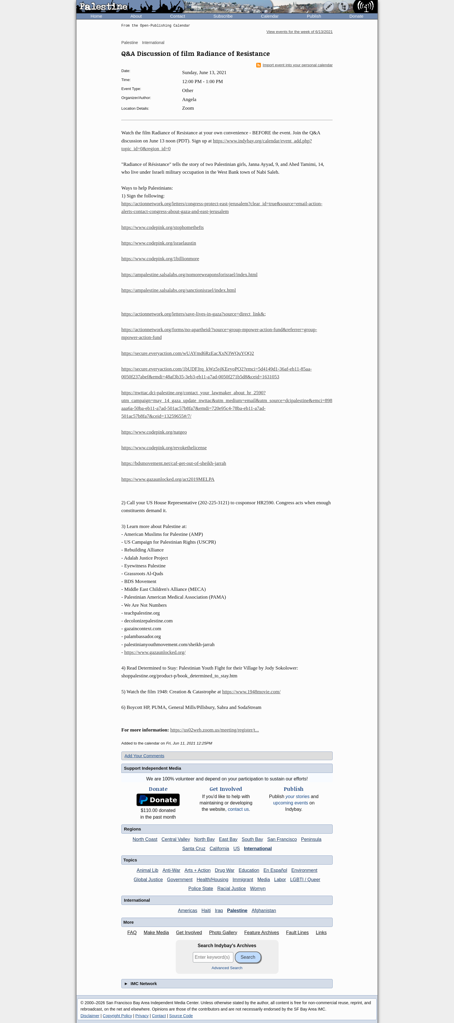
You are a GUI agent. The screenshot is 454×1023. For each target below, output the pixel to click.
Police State (200, 888)
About (136, 16)
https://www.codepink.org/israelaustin (158, 243)
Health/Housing (212, 879)
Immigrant (243, 879)
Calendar (270, 16)
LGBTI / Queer (305, 879)
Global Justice (148, 879)
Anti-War (171, 870)
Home (96, 16)
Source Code (181, 1015)
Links (321, 932)
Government (180, 879)
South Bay (252, 839)
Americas (187, 910)
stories (297, 796)
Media (263, 879)
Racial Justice (231, 888)
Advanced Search (227, 968)
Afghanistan (264, 910)
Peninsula (311, 839)
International (153, 42)
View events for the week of (299, 32)
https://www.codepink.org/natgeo (154, 432)
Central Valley (176, 839)
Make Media (156, 932)
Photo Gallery (223, 932)
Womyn (258, 888)
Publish (314, 16)
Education (249, 870)
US (236, 848)
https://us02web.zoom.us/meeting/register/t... (214, 730)
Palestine (129, 42)
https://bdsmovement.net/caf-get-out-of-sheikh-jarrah (173, 463)
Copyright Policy (117, 1015)
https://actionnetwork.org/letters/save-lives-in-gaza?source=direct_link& (192, 314)
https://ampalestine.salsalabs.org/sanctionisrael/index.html (178, 290)
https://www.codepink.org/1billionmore (160, 258)
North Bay (204, 839)
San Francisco (282, 839)
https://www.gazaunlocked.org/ (155, 652)
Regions (132, 828)
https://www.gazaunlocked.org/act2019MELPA (168, 479)
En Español (275, 870)
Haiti (206, 910)
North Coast (145, 839)
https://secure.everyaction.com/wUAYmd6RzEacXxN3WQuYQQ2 (187, 353)
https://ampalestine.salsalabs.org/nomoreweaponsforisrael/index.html (189, 274)
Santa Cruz (193, 848)
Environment (304, 870)
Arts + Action (197, 870)
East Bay (228, 839)
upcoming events (290, 802)
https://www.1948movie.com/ (251, 691)
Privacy (142, 1015)
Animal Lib (147, 870)
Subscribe (223, 16)
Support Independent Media (152, 768)
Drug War (225, 870)
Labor (280, 879)
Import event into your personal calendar (294, 65)
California (219, 848)
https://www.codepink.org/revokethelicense (164, 447)
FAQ (132, 932)
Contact (177, 16)
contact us (238, 809)
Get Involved (189, 932)
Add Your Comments (144, 755)
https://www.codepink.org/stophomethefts (162, 227)
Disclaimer (89, 1015)
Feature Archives (261, 932)
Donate (356, 16)
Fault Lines (297, 932)
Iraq (219, 910)
